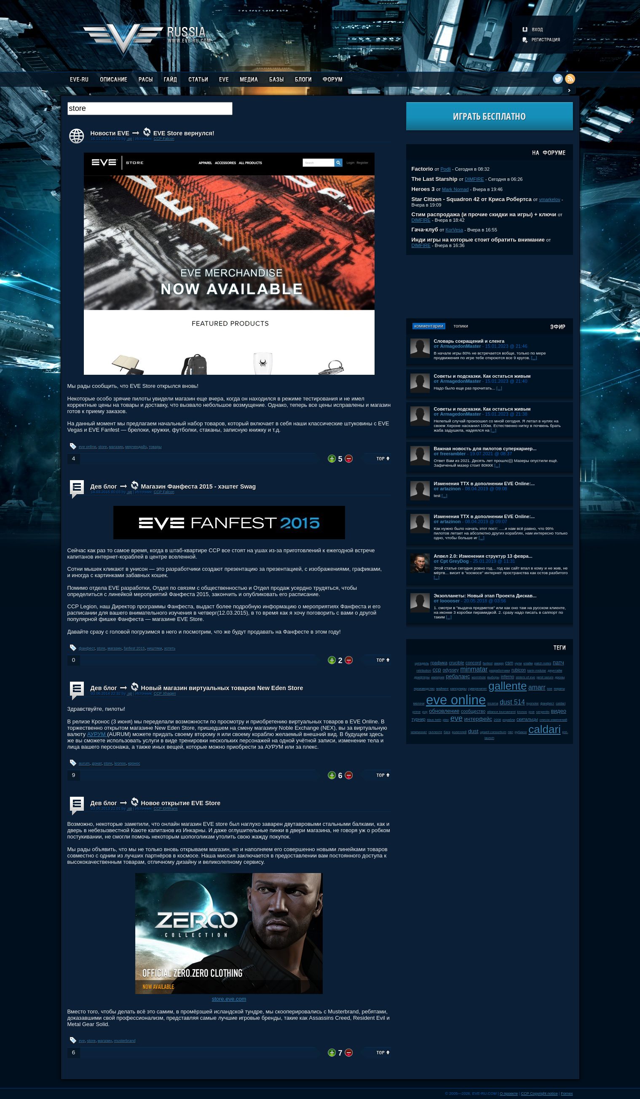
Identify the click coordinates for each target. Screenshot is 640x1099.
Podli (445, 169)
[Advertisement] (489, 287)
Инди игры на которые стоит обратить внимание (478, 239)
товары (155, 447)
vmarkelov (549, 199)
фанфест (87, 648)
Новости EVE (110, 133)
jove (532, 712)
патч (558, 662)
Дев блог (104, 486)
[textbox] (150, 108)
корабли (509, 720)
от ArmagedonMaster (457, 346)
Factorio (422, 169)
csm (509, 663)
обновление (444, 711)
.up (129, 139)
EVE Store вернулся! (183, 133)
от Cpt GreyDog (451, 561)
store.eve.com (229, 999)
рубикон (521, 732)
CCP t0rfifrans (166, 808)
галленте (435, 732)
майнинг (442, 689)
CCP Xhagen (165, 693)
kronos (120, 763)
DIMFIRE (474, 179)
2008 (497, 720)
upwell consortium (493, 732)
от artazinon (447, 488)
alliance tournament (501, 712)
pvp (425, 712)
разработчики (499, 670)
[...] (534, 357)
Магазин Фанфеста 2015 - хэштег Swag (198, 486)
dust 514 (512, 702)
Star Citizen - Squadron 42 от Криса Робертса (472, 199)
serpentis (543, 712)
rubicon (518, 670)
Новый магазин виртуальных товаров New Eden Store (222, 688)
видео (558, 711)
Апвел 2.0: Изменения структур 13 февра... (483, 556)
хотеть (170, 648)
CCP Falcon (164, 139)
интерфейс (478, 719)
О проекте (509, 1093)
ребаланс (458, 676)
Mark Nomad (455, 189)
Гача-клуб (425, 229)
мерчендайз (136, 447)
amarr (537, 687)
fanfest (488, 663)
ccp (437, 669)
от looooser (447, 600)
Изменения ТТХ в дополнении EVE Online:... (484, 483)
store (103, 447)
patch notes (542, 663)
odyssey (451, 670)
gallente (507, 686)
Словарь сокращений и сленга (469, 341)
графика (439, 663)
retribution (424, 670)
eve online (87, 447)
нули (518, 663)
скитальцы (527, 719)
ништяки (154, 648)
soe (549, 689)
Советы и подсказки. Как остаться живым (482, 376)
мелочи (419, 703)
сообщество (473, 711)
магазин (116, 447)
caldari (544, 729)
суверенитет (477, 689)
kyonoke (533, 703)
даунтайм (555, 670)
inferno (507, 676)
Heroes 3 (423, 189)
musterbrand (125, 1041)
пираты (559, 689)
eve (82, 1041)
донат (97, 763)
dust (473, 731)
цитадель (422, 663)
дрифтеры (422, 677)
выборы (493, 677)
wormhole (478, 677)
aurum (84, 763)
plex (446, 720)
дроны (560, 677)
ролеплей (459, 732)
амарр (499, 663)
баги (447, 732)
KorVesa (454, 229)
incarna (492, 703)
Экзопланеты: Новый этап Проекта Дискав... (485, 595)
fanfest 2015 (134, 648)
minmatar (473, 669)
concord (473, 663)
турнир (419, 719)
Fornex (567, 1093)
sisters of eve (525, 677)
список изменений (554, 720)
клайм (528, 663)
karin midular (537, 670)
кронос (134, 763)
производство (424, 689)
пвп (510, 732)
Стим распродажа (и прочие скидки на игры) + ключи (484, 214)
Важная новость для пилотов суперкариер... (485, 448)
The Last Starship (435, 179)
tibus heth (434, 720)
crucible (456, 663)
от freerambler (450, 453)
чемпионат (419, 732)
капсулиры (458, 689)
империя (438, 677)
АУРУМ (97, 734)
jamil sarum (545, 677)
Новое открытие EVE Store (181, 803)
